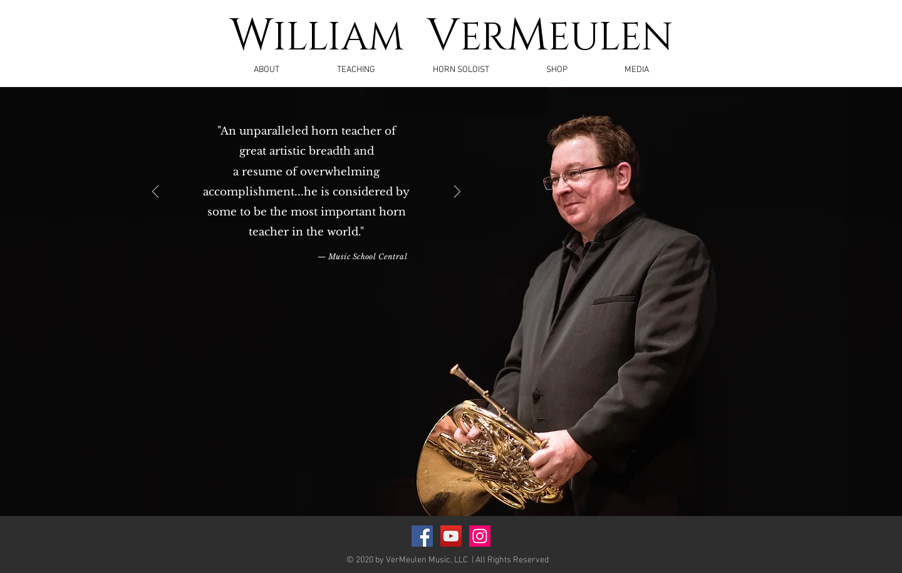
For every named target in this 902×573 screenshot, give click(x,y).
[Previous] (155, 192)
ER (483, 38)
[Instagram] (479, 536)
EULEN (610, 38)
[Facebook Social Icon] (422, 536)
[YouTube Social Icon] (451, 536)
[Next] (457, 192)
